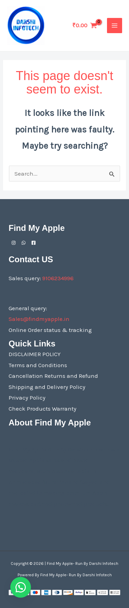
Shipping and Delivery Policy (47, 386)
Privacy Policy (27, 397)
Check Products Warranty (42, 408)
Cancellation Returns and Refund (53, 375)
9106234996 (58, 278)
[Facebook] (34, 243)
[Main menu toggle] (114, 25)
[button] (20, 587)
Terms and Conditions (38, 365)
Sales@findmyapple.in (39, 318)
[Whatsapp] (24, 243)
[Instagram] (14, 243)
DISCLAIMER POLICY (35, 354)
